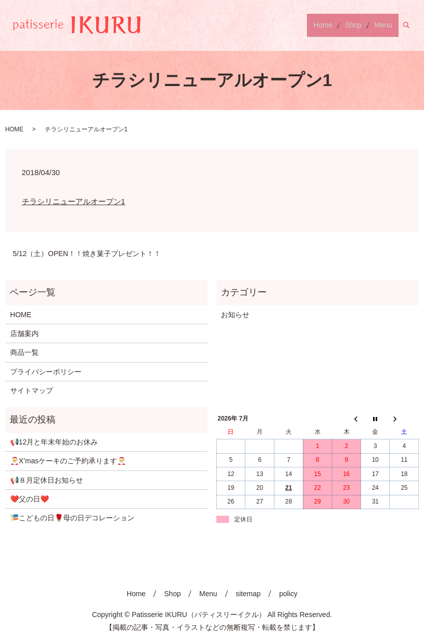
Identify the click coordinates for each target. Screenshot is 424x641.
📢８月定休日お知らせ (46, 480)
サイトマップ (31, 390)
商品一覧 (24, 352)
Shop (361, 25)
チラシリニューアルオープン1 (73, 201)
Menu (386, 25)
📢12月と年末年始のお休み (54, 442)
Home (336, 25)
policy (288, 594)
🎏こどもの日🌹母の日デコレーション (72, 518)
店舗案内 (24, 333)
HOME (14, 129)
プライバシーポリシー (45, 372)
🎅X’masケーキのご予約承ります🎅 (68, 461)
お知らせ (235, 315)
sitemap (248, 594)
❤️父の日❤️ (29, 499)
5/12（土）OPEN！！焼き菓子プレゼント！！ (87, 253)
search (412, 25)
